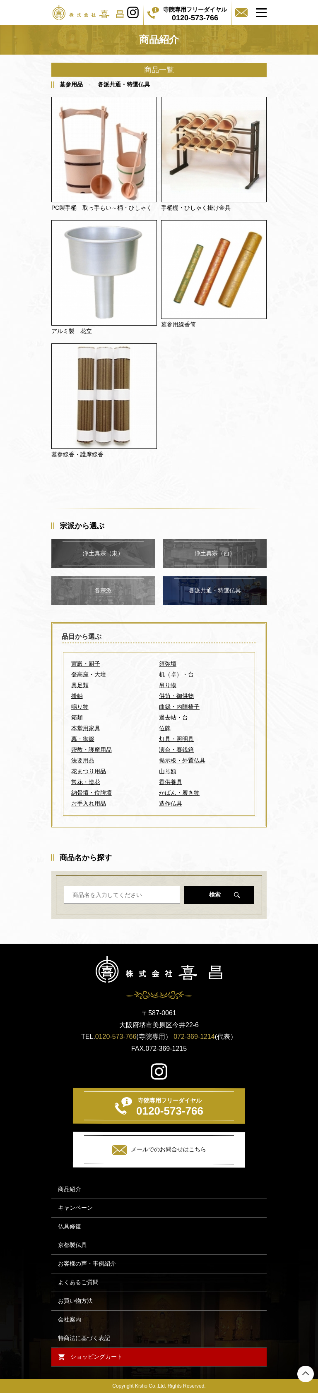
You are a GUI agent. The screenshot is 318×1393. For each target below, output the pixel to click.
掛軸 (77, 696)
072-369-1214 (194, 1036)
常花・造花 (85, 782)
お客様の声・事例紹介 (87, 1264)
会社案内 (69, 1319)
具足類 (80, 685)
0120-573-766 (116, 1036)
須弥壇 (167, 663)
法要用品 (82, 760)
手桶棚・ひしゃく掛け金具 (196, 207)
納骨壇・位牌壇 (91, 792)
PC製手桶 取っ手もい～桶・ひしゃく (101, 207)
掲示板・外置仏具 (182, 760)
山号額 (167, 771)
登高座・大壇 (88, 674)
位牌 (165, 728)
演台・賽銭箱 (176, 749)
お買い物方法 (75, 1301)
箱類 (77, 717)
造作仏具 (170, 803)
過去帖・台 (173, 717)
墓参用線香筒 (178, 324)
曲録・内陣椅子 (179, 706)
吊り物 (167, 685)
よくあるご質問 (78, 1282)
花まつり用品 (88, 771)
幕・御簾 (82, 739)
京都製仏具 (72, 1245)
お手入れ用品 (88, 803)
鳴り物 (80, 706)
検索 (215, 895)
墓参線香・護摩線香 (77, 454)
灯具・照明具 (176, 739)
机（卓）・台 (176, 674)
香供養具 (170, 782)
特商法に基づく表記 (84, 1338)
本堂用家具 (85, 728)
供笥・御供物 (176, 696)
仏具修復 (69, 1226)
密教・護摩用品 (91, 749)
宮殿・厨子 (85, 663)
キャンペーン (75, 1208)
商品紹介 (69, 1189)
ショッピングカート (96, 1357)
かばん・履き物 (179, 792)
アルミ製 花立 (71, 331)
